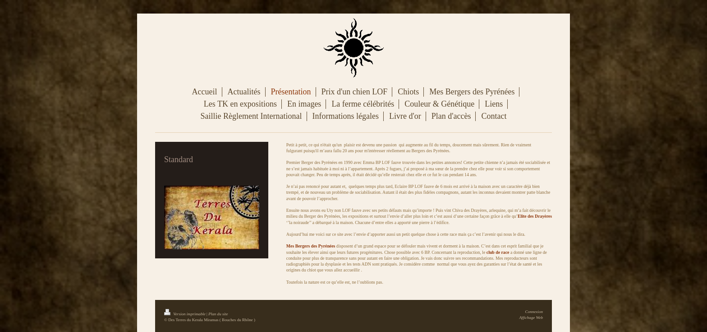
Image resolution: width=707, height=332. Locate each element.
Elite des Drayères (535, 216)
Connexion (534, 311)
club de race (498, 252)
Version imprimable (185, 314)
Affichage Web (531, 317)
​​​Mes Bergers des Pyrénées (310, 245)
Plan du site (218, 314)
